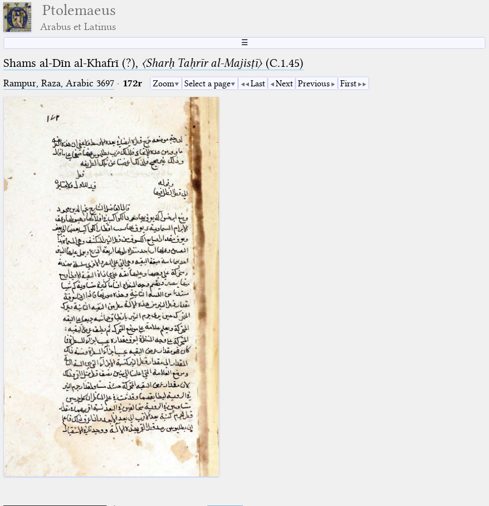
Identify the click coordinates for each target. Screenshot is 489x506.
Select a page (207, 84)
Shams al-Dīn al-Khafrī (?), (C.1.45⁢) (153, 63)
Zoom (163, 84)
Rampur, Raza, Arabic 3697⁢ (58, 83)
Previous (314, 84)
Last (258, 84)
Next (284, 84)
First (348, 84)
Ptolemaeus (78, 17)
